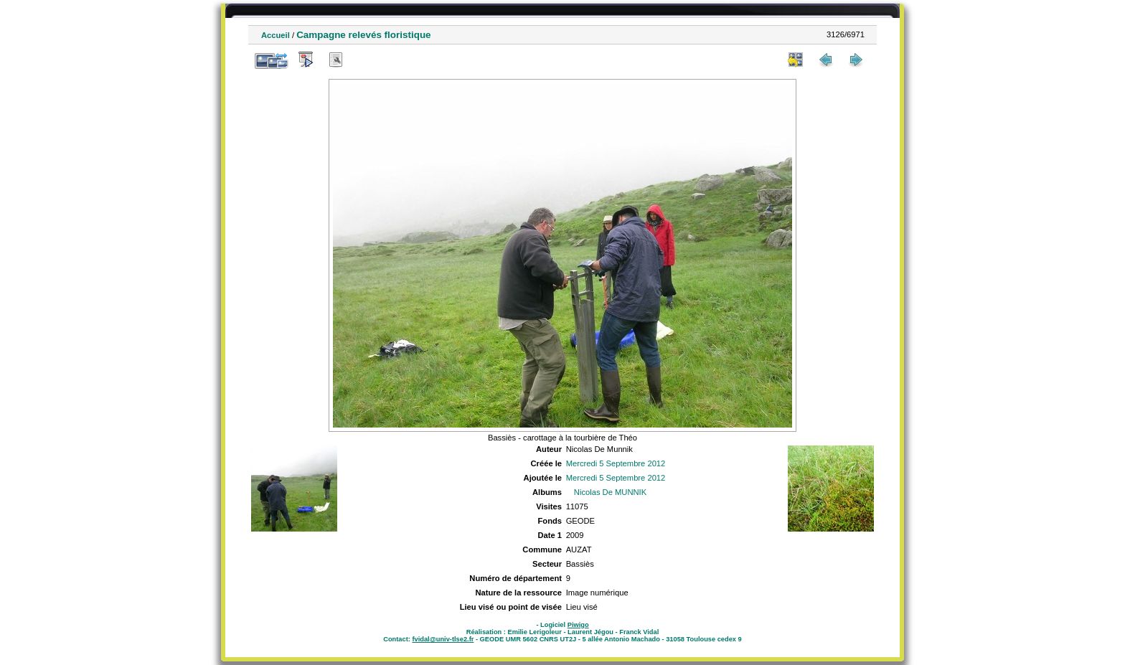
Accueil (275, 35)
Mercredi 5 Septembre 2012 (616, 463)
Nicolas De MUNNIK (610, 492)
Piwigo (578, 624)
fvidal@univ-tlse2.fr (443, 639)
